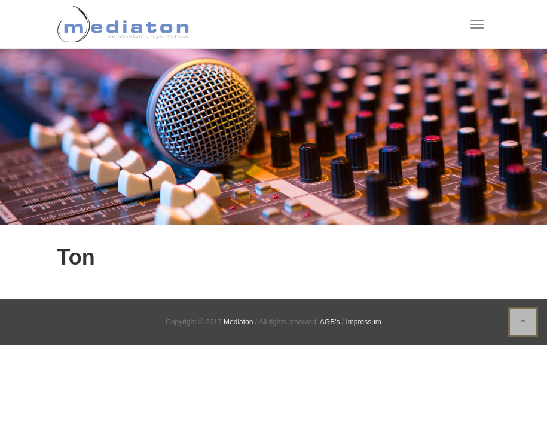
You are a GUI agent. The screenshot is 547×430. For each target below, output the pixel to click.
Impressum (363, 322)
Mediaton (238, 322)
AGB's (330, 322)
